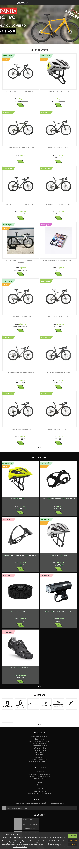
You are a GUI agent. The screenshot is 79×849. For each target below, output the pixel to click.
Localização (40, 771)
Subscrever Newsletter (14, 808)
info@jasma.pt (39, 785)
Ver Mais (20, 105)
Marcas (39, 695)
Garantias (39, 755)
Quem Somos (39, 739)
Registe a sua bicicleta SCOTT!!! (39, 761)
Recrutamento (39, 757)
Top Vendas (39, 457)
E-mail (39, 782)
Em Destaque (39, 50)
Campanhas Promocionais (39, 737)
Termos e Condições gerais (39, 743)
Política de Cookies (39, 748)
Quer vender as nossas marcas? (39, 741)
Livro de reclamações (39, 759)
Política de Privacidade (39, 746)
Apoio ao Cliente (39, 752)
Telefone (39, 788)
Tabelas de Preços (39, 750)
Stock (17, 99)
